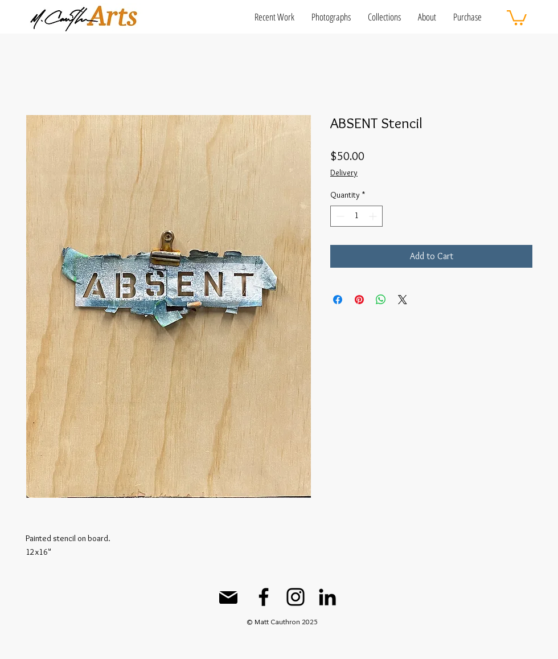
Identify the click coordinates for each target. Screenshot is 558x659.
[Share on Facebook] (337, 299)
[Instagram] (295, 597)
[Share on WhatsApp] (381, 299)
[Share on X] (402, 299)
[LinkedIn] (327, 597)
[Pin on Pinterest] (359, 299)
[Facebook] (264, 597)
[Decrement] (339, 216)
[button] (274, 17)
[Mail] (228, 597)
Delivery (344, 172)
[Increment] (374, 216)
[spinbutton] (356, 216)
